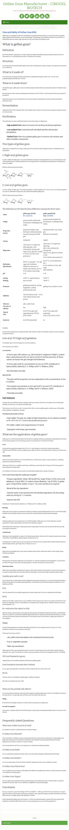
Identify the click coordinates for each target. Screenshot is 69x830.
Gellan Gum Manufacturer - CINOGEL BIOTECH (34, 6)
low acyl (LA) (27, 216)
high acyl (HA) (48, 216)
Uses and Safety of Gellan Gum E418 (19, 32)
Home (34, 818)
